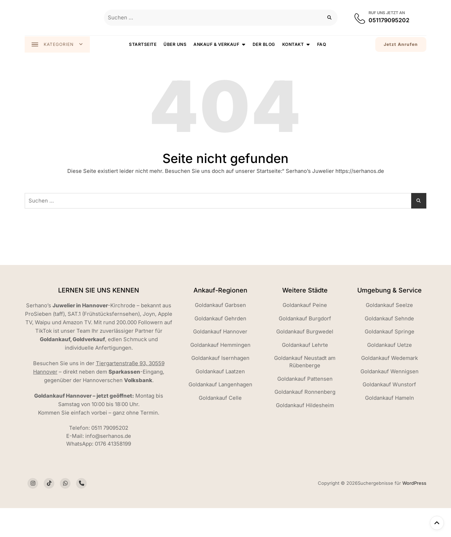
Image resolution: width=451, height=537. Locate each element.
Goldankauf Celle (220, 398)
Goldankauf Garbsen (220, 305)
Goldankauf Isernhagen (220, 358)
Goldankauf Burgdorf (305, 319)
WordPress (414, 484)
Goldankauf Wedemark (389, 358)
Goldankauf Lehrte (305, 345)
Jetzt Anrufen (401, 44)
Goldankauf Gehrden (220, 319)
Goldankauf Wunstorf (389, 385)
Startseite (143, 44)
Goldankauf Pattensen (305, 379)
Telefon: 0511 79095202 (98, 428)
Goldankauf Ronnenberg (304, 392)
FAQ (322, 44)
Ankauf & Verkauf (217, 44)
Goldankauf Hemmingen (220, 345)
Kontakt (293, 44)
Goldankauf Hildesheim (305, 406)
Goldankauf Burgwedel (304, 332)
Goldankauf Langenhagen (220, 385)
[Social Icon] (32, 484)
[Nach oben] (437, 523)
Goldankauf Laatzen (220, 372)
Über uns (175, 44)
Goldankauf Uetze (389, 345)
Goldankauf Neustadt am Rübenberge (304, 362)
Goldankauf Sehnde (389, 319)
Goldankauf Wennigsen (389, 372)
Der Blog (264, 44)
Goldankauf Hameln (389, 398)
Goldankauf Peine (305, 305)
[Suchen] (329, 17)
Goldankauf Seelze (389, 305)
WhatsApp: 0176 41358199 (98, 444)
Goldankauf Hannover (220, 332)
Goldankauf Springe (389, 332)
